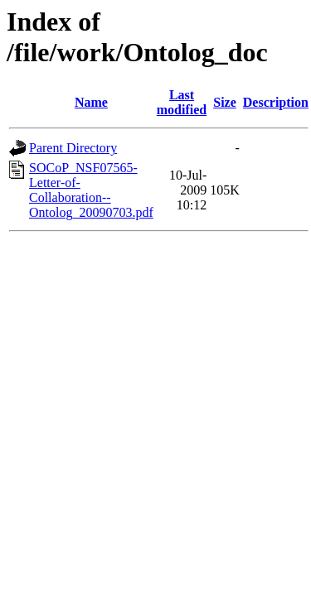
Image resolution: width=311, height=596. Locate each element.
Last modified (182, 102)
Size (224, 102)
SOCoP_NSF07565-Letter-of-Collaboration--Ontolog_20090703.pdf (91, 190)
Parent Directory (73, 148)
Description (276, 102)
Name (91, 102)
